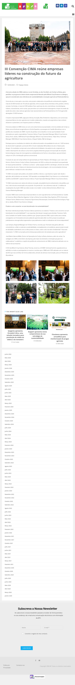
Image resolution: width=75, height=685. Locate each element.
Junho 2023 (8, 478)
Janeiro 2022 (8, 537)
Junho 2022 (8, 520)
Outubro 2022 (9, 506)
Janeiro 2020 (8, 600)
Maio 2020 (8, 590)
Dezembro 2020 (9, 572)
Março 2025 (8, 408)
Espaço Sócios (23, 89)
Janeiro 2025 (8, 414)
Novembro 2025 (9, 379)
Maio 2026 (8, 362)
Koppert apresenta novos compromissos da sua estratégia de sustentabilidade (37, 339)
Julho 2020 (8, 583)
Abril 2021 (8, 562)
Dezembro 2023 (9, 457)
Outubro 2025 (9, 383)
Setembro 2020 (9, 579)
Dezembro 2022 (9, 499)
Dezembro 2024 (9, 418)
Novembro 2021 (9, 544)
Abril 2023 (8, 485)
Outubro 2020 (9, 576)
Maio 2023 (8, 481)
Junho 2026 (8, 358)
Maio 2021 (8, 558)
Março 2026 (8, 369)
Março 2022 (8, 530)
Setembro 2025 (9, 386)
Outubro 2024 (9, 425)
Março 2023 (8, 488)
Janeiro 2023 (8, 495)
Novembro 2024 (9, 422)
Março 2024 (8, 446)
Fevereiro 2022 (9, 534)
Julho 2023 (8, 474)
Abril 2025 (8, 404)
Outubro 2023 (9, 464)
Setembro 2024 (9, 429)
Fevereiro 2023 (9, 492)
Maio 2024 (8, 439)
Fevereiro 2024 (9, 450)
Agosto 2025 (8, 390)
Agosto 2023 (8, 471)
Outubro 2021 (9, 548)
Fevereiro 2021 (9, 569)
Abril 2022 (8, 527)
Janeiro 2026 (8, 373)
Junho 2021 (8, 555)
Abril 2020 (8, 593)
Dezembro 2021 (9, 541)
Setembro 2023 (9, 467)
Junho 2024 (8, 436)
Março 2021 (8, 565)
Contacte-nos (20, 669)
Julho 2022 (8, 516)
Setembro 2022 (9, 509)
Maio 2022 (8, 523)
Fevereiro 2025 (9, 411)
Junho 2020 (8, 586)
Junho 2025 (8, 397)
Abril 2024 (8, 443)
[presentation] (35, 645)
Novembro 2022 (9, 502)
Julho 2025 (8, 394)
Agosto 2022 (8, 513)
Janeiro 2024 (8, 453)
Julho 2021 (8, 551)
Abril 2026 (8, 366)
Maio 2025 (8, 401)
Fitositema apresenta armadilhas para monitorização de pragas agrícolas (60, 342)
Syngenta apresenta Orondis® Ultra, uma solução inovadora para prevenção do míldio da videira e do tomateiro (15, 339)
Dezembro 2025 (9, 376)
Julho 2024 (8, 432)
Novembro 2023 (9, 460)
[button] (73, 19)
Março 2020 (8, 597)
